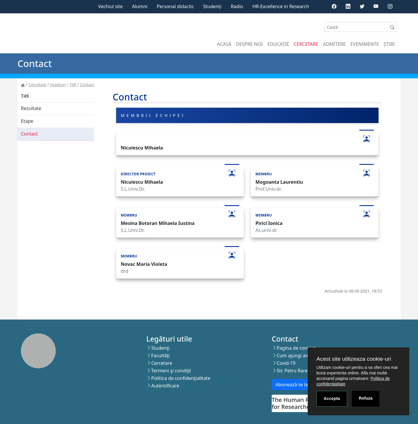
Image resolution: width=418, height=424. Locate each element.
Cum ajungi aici (293, 355)
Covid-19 (286, 363)
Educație (278, 44)
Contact (87, 84)
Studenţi (160, 348)
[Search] (356, 27)
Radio (237, 6)
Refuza (365, 398)
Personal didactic (175, 6)
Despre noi (249, 44)
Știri (389, 44)
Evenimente (364, 44)
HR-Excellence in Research (281, 6)
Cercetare (306, 44)
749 (72, 84)
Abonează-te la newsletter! (304, 384)
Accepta (332, 398)
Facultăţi (160, 355)
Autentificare (165, 385)
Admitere (334, 44)
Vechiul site (110, 6)
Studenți (212, 6)
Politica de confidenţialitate (180, 378)
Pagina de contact (296, 348)
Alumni (139, 6)
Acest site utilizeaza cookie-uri (353, 359)
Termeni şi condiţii (171, 370)
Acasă (224, 44)
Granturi (58, 84)
